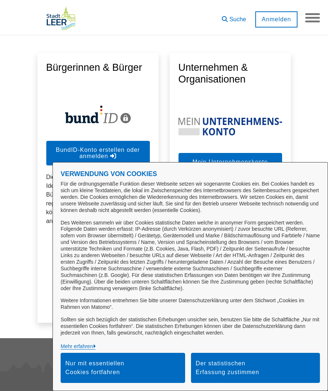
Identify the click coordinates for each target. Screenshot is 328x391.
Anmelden (276, 19)
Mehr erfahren (77, 346)
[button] (234, 16)
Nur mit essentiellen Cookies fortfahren (95, 367)
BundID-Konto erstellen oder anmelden (98, 153)
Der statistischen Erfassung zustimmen (227, 367)
